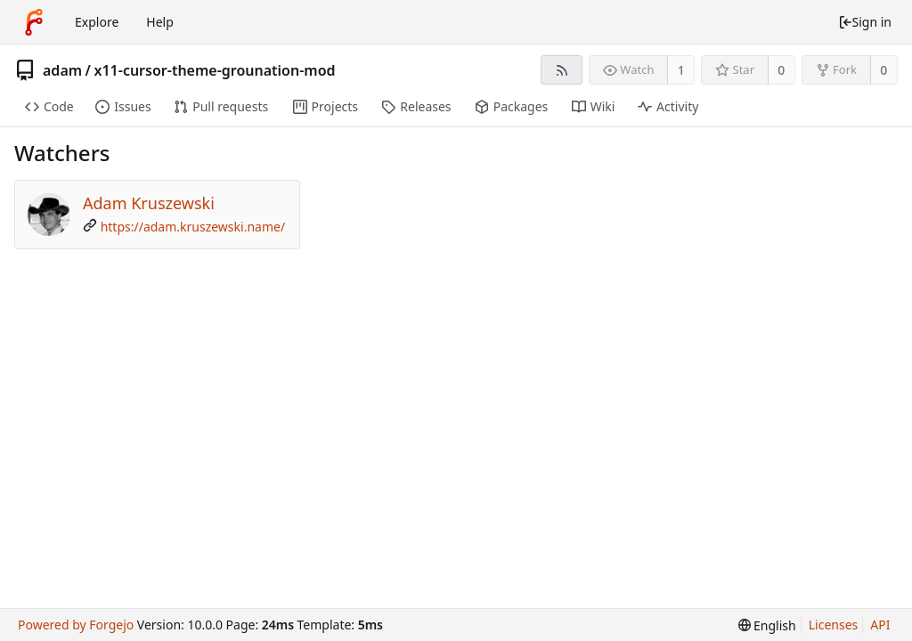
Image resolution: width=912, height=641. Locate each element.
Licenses (834, 624)
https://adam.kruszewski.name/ (193, 226)
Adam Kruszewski (149, 203)
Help (160, 21)
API (880, 624)
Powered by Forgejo (76, 624)
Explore (96, 21)
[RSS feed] (561, 70)
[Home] (34, 22)
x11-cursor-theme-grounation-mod (215, 70)
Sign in (865, 21)
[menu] (767, 625)
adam (62, 70)
